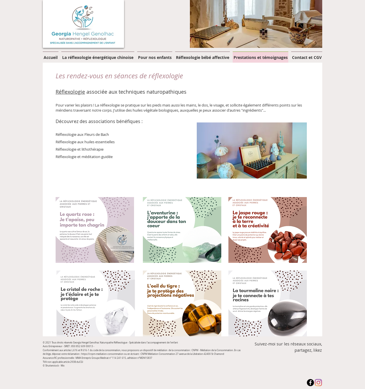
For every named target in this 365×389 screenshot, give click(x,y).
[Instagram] (318, 382)
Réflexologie (70, 91)
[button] (256, 24)
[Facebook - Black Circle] (310, 382)
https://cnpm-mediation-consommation (102, 354)
